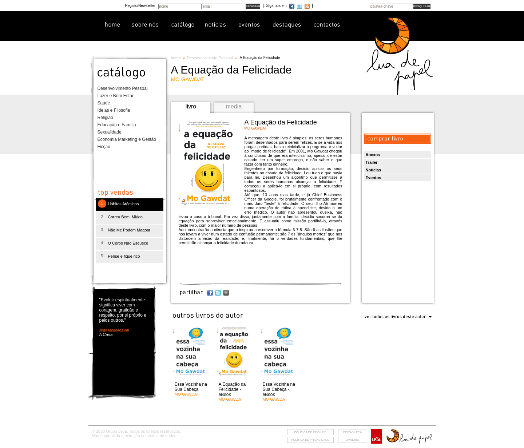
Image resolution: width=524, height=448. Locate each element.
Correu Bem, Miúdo (125, 217)
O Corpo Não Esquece (128, 243)
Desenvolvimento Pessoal (123, 88)
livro (191, 106)
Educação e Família (117, 124)
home (176, 58)
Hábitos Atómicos (123, 204)
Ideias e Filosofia (114, 110)
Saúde (104, 103)
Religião (105, 117)
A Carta (106, 334)
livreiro (352, 439)
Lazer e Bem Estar (116, 95)
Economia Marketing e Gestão (127, 139)
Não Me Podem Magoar (129, 230)
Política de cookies (310, 432)
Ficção (104, 146)
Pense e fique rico (124, 256)
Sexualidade (110, 132)
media (234, 106)
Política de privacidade (310, 439)
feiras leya (352, 432)
